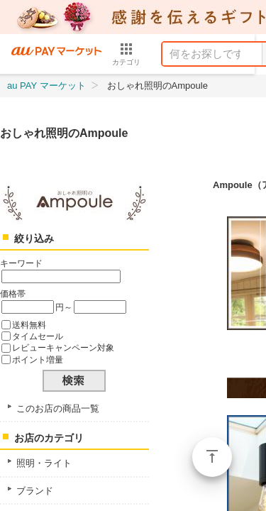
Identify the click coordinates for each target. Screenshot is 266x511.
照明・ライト (44, 463)
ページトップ (212, 457)
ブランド (34, 490)
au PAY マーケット (46, 85)
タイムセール (37, 336)
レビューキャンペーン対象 (63, 347)
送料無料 (29, 324)
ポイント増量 (37, 359)
